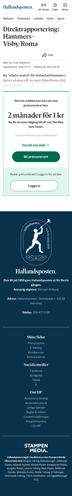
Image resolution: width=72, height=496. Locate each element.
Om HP (36, 426)
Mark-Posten (47, 468)
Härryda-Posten (38, 464)
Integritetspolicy (36, 421)
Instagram (36, 375)
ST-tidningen (57, 472)
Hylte (50, 18)
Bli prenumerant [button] (36, 157)
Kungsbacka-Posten (57, 464)
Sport (61, 18)
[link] (18, 7)
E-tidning (36, 348)
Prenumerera (36, 343)
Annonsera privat (36, 403)
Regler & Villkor (36, 412)
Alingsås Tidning (31, 460)
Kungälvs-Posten (15, 468)
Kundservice (36, 352)
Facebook (36, 371)
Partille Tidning (42, 472)
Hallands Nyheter (21, 464)
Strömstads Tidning (15, 475)
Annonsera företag (36, 398)
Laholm (38, 18)
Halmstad (23, 18)
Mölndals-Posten (25, 472)
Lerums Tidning (32, 468)
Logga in (34, 186)
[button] (65, 7)
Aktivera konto (36, 357)
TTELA (29, 475)
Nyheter (8, 18)
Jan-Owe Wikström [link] (19, 62)
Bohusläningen (47, 460)
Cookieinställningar (36, 416)
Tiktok (36, 380)
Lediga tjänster (36, 407)
